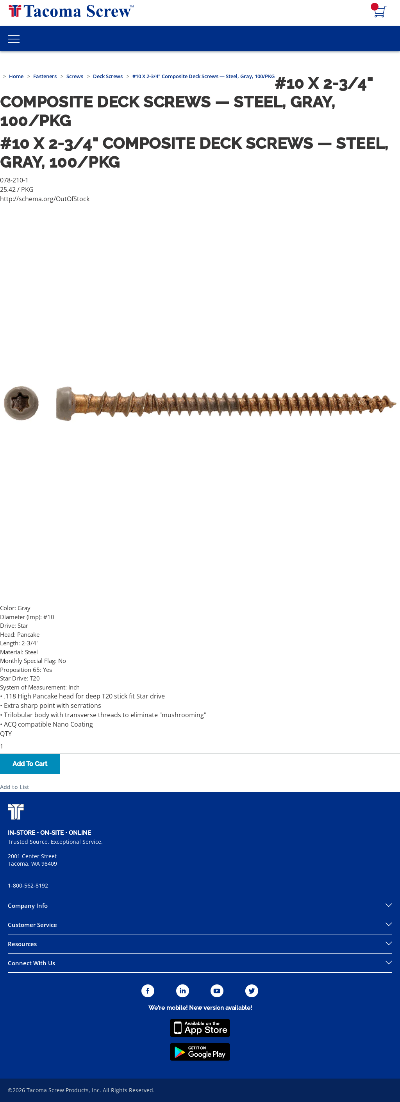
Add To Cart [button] (29, 764)
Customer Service (32, 925)
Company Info (28, 905)
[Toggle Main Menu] (14, 38)
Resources (22, 944)
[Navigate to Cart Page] (380, 12)
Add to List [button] (14, 787)
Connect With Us (31, 963)
